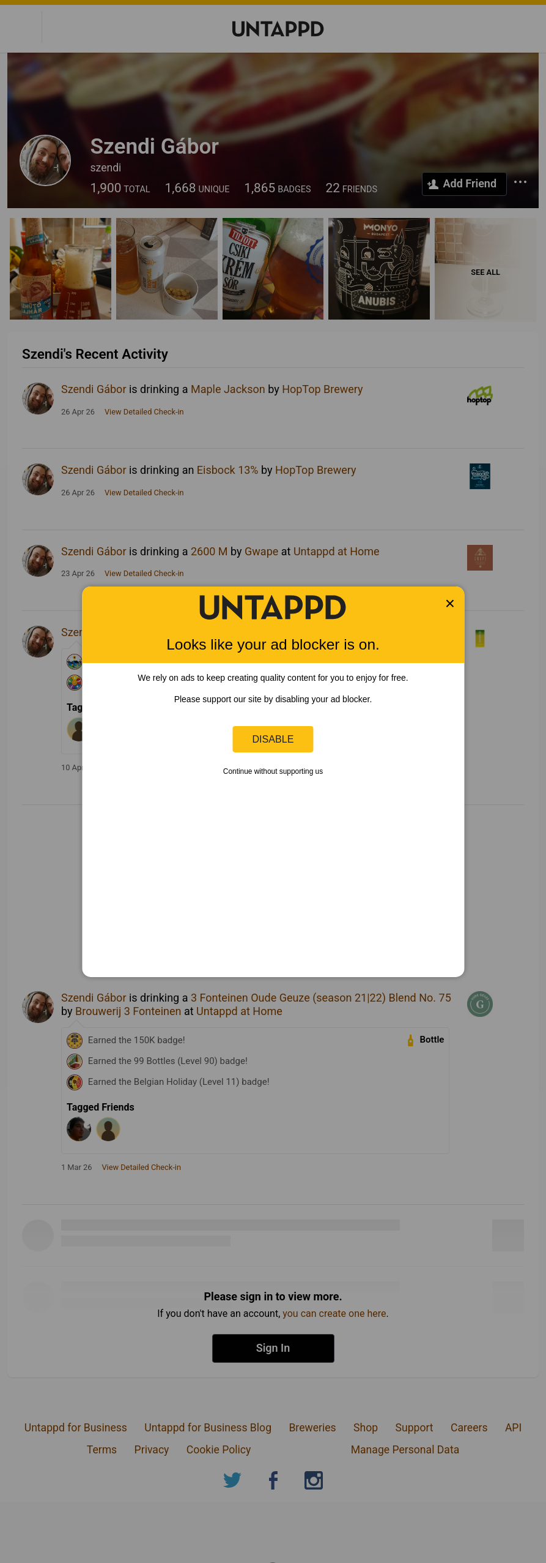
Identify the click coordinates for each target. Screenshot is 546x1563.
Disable (273, 738)
